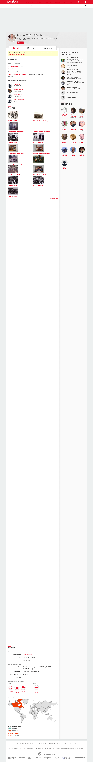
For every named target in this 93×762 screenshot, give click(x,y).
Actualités (29, 2)
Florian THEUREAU (72, 87)
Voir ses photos (54, 198)
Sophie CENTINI (81, 154)
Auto (65, 2)
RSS (24, 748)
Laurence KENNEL (64, 141)
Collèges (31, 6)
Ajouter (21, 43)
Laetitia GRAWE (82, 128)
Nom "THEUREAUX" (72, 93)
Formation (33, 748)
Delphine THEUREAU (72, 81)
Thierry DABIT (65, 167)
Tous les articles (44, 748)
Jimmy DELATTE (64, 128)
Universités (46, 6)
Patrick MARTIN (81, 141)
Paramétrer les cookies (71, 748)
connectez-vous (46, 53)
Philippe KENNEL (73, 154)
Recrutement (52, 748)
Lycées (25, 6)
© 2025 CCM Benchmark (50, 750)
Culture (48, 2)
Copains (49, 48)
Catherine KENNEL (64, 115)
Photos (32, 48)
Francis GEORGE (18, 89)
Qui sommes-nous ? (13, 748)
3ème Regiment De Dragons (17, 74)
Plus (72, 2)
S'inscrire (9, 6)
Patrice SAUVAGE (19, 100)
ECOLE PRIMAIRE (13, 66)
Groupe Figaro (40, 750)
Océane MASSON (73, 141)
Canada (10, 735)
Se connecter (18, 6)
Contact (21, 748)
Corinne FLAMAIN (73, 115)
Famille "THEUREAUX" (73, 97)
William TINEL (18, 84)
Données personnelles (60, 748)
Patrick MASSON (64, 154)
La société (38, 748)
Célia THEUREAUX (72, 65)
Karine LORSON (73, 128)
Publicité (28, 748)
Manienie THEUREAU (72, 77)
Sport (39, 2)
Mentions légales (80, 748)
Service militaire (65, 6)
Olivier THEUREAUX (72, 58)
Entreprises (54, 6)
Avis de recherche (78, 6)
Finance (57, 2)
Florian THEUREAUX (72, 69)
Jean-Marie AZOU (82, 115)
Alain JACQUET (18, 94)
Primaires (38, 6)
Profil (17, 48)
